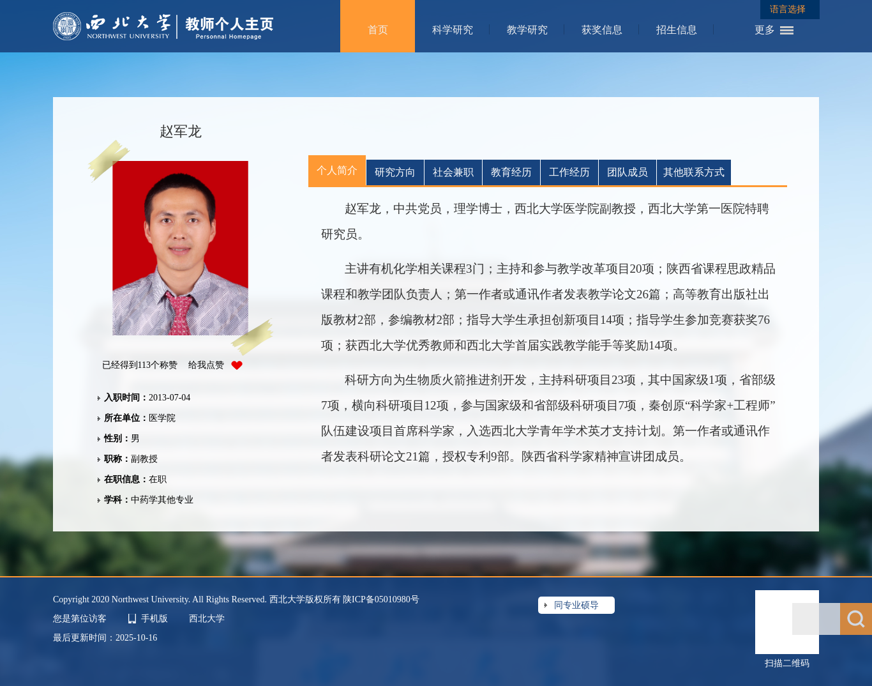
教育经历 (511, 172)
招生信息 (676, 29)
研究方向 (395, 172)
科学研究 (452, 29)
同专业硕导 (576, 605)
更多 (765, 29)
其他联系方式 (694, 172)
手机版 (154, 618)
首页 (378, 29)
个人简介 (337, 170)
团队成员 (627, 172)
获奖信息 (602, 29)
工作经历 (569, 172)
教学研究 (527, 29)
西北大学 (207, 618)
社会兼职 (453, 172)
